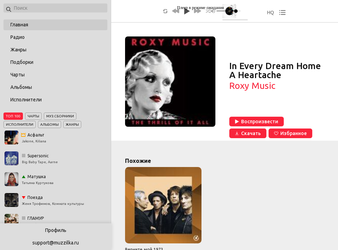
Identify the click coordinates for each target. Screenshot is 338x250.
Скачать (248, 133)
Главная (19, 24)
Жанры (18, 49)
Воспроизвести (256, 121)
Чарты (17, 74)
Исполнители (26, 99)
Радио (17, 37)
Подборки (21, 62)
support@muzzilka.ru (55, 242)
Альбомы (21, 87)
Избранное (290, 133)
